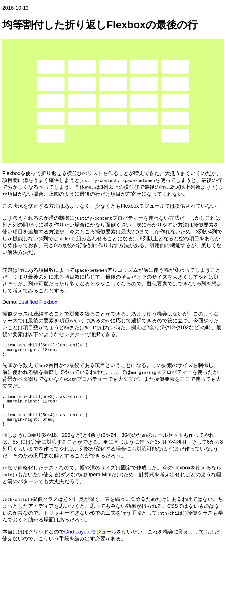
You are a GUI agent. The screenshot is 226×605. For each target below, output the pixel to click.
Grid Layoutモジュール (90, 543)
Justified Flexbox (38, 302)
